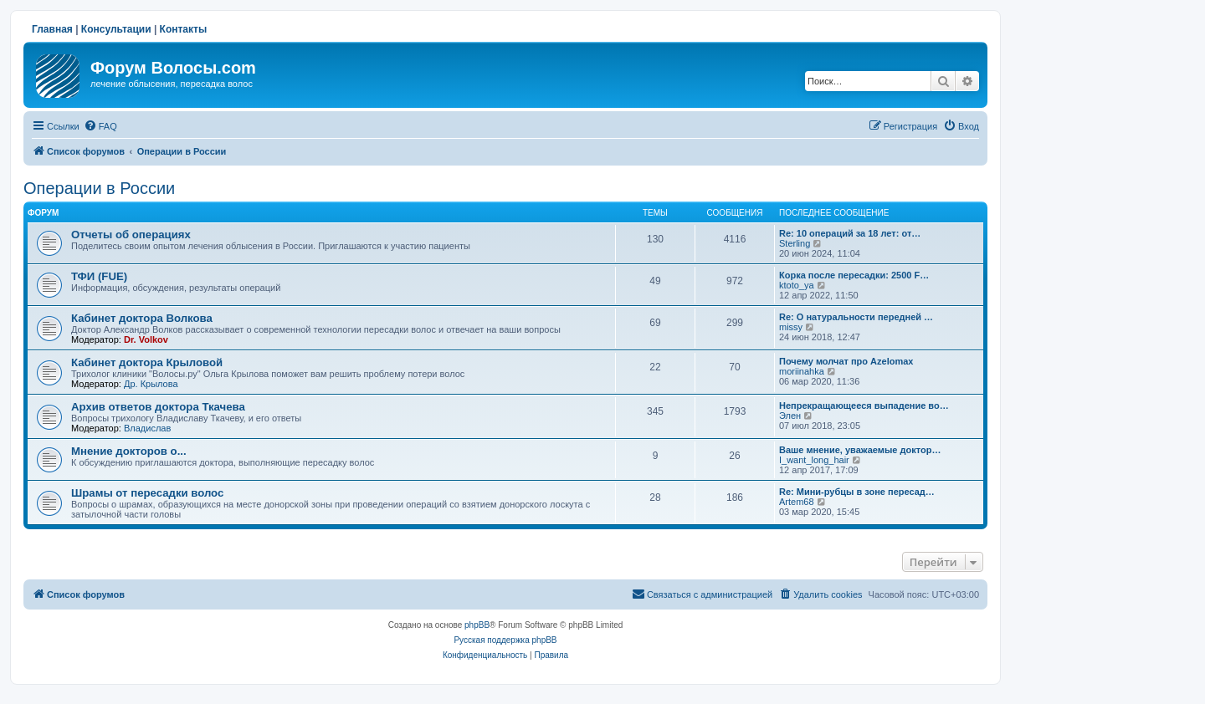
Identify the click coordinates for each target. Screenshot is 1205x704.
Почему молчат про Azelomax (846, 361)
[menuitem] (100, 126)
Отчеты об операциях (131, 234)
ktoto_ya (796, 285)
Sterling (794, 243)
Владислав (147, 428)
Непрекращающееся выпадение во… (864, 405)
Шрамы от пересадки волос (147, 493)
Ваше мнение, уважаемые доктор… (860, 450)
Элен (790, 416)
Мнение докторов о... (129, 451)
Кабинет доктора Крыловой (147, 362)
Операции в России (99, 188)
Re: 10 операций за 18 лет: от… (849, 233)
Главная (52, 29)
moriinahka (801, 371)
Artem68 (796, 502)
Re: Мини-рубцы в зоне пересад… (857, 492)
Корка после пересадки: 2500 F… (854, 275)
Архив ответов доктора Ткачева (158, 406)
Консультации (116, 29)
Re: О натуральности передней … (856, 317)
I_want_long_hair (814, 460)
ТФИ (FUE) (99, 276)
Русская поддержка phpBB (505, 640)
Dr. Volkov (146, 339)
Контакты (184, 29)
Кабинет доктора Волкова (142, 318)
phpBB (477, 625)
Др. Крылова (151, 384)
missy (790, 327)
